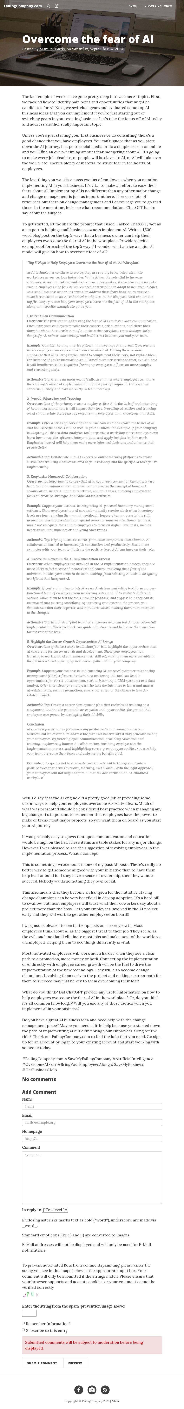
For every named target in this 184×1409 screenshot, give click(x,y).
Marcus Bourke (52, 48)
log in (66, 1042)
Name (27, 1099)
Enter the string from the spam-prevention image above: (73, 1306)
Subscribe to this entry (45, 1330)
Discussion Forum (158, 5)
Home (133, 5)
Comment (31, 1147)
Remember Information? (46, 1323)
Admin (116, 1401)
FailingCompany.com (23, 5)
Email (27, 1115)
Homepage (32, 1131)
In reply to (31, 1209)
